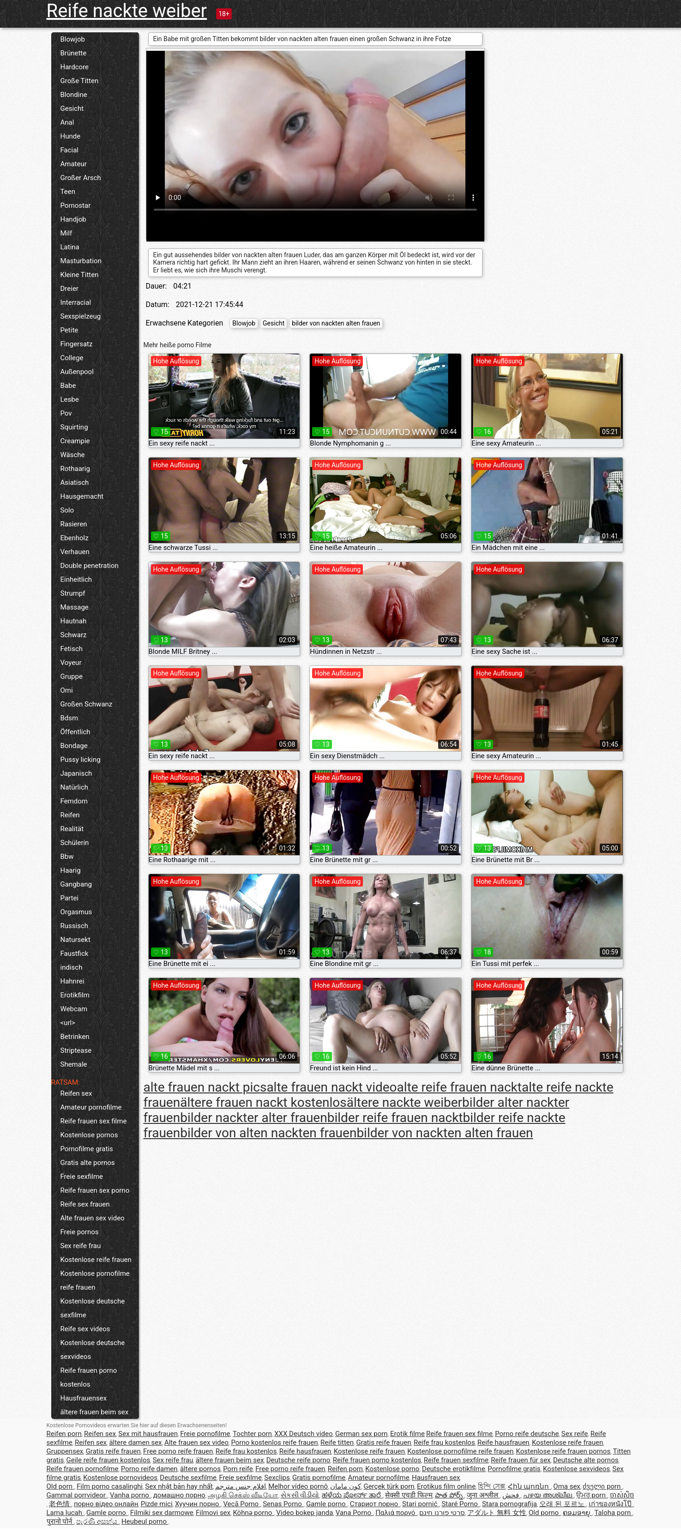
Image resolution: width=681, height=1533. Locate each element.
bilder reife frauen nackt (395, 1117)
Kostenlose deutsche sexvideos (92, 1350)
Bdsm (69, 718)
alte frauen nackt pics (205, 1087)
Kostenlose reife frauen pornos (563, 1451)
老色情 (60, 1504)
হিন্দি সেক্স (491, 1486)
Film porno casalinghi (110, 1486)
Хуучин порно (198, 1504)
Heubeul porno (145, 1521)
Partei (69, 898)
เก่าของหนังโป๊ (611, 1504)
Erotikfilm (75, 995)
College (72, 358)
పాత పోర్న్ (449, 1495)
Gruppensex (65, 1451)
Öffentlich (75, 732)
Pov (66, 413)
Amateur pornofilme (91, 1107)
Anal (67, 122)
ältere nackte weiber (404, 1102)
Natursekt (75, 939)
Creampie (75, 441)
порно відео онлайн (106, 1504)
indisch (71, 967)
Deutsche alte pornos (586, 1460)
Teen (67, 191)
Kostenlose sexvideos (576, 1469)
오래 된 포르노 (562, 1504)
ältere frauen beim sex (94, 1412)
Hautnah (73, 621)
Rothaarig (75, 469)
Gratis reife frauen (383, 1442)
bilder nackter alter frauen (253, 1117)
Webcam (74, 1009)
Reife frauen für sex (520, 1460)
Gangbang (76, 884)
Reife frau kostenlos (444, 1442)
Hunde (70, 136)
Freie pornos (79, 1232)
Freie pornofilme (205, 1434)
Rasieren (73, 524)
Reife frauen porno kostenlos (88, 1377)
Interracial (75, 302)
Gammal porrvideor (77, 1495)
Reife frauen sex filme (93, 1121)
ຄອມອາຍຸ (577, 1513)
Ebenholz (74, 538)
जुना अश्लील (483, 1495)
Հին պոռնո (529, 1486)
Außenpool (77, 372)
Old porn (60, 1486)
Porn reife (238, 1469)
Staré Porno (460, 1504)
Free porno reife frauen (178, 1451)
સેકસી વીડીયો (300, 1495)
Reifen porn (64, 1434)
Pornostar (75, 205)
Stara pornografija (509, 1504)
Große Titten (79, 81)
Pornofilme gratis (86, 1149)
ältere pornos (200, 1469)
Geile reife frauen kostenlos (108, 1460)
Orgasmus (76, 912)
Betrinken (75, 1036)
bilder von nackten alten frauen (336, 323)
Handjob (73, 219)
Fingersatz (76, 344)
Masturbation (81, 261)
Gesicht (72, 108)
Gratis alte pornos (87, 1163)
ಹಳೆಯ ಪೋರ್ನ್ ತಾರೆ (352, 1495)
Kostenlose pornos (89, 1135)
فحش (511, 1495)
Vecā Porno (241, 1504)
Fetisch (71, 649)
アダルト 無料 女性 (496, 1513)
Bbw (67, 856)
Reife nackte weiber (127, 11)
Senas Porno (283, 1504)
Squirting (74, 427)
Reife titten (337, 1442)
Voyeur (71, 662)
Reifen (70, 815)
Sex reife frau (80, 1246)
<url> (67, 1023)
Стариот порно (375, 1504)
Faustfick (74, 953)
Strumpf (72, 593)
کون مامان (345, 1486)
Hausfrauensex (83, 1398)
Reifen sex (76, 1093)
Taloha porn (613, 1513)
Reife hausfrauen (503, 1442)
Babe (68, 385)
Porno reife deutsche (527, 1434)
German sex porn (361, 1434)
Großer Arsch (80, 178)
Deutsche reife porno (298, 1460)
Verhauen (75, 552)
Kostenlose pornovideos (120, 1477)
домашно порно (179, 1495)
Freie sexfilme (81, 1176)
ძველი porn (602, 1486)
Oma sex (566, 1486)
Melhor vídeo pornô (298, 1486)
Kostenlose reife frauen (96, 1259)
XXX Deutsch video (303, 1434)
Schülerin (74, 843)
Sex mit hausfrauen (148, 1434)
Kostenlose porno (392, 1469)
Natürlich (74, 787)
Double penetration (89, 565)
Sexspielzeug (80, 316)
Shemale (73, 1064)
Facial (69, 150)
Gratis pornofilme (318, 1477)
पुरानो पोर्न (60, 1521)
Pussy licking (80, 759)
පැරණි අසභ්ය (97, 1521)
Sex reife (574, 1434)
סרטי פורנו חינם (441, 1513)
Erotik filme (407, 1434)
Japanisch (76, 773)
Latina (69, 247)
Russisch (74, 926)
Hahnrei (72, 981)
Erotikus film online (446, 1486)
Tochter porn (252, 1434)
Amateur (73, 164)
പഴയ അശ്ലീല (548, 1495)
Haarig (70, 870)
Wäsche (72, 455)
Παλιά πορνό (396, 1513)
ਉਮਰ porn (592, 1495)
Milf (66, 233)
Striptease (76, 1050)
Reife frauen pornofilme (83, 1469)
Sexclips (276, 1477)
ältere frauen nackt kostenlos (263, 1102)
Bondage (74, 746)
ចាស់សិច (622, 1495)
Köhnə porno (253, 1513)
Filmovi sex (213, 1513)
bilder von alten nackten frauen (268, 1133)
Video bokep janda (304, 1513)
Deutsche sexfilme (188, 1477)
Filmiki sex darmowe (161, 1513)
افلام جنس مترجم (240, 1486)
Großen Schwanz (86, 704)
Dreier (69, 288)
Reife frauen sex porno (95, 1190)
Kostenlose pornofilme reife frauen (95, 1280)
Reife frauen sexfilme (456, 1460)
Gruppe (71, 676)
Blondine (73, 95)
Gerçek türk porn (388, 1486)
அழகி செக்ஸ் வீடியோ (243, 1495)
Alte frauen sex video (92, 1218)
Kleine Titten (79, 275)
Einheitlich (76, 579)
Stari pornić (420, 1504)
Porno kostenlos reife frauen (274, 1442)
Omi (66, 690)
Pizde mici (157, 1504)
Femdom (74, 801)
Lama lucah (65, 1513)
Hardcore (74, 67)
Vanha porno (130, 1495)
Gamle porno (326, 1504)
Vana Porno (354, 1513)
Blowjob (72, 39)
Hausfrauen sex (436, 1477)
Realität (72, 829)
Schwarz (73, 635)
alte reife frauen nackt (459, 1087)
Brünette (73, 53)
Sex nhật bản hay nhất (179, 1486)
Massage (74, 607)
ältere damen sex (135, 1442)
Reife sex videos (85, 1329)
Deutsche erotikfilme (453, 1469)
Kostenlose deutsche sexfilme (92, 1308)
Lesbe (69, 399)
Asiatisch (74, 482)
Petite (69, 330)
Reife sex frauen (85, 1204)
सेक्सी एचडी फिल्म (408, 1495)
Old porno (544, 1513)
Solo (67, 510)
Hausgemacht (82, 496)
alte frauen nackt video (331, 1087)
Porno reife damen (149, 1469)
